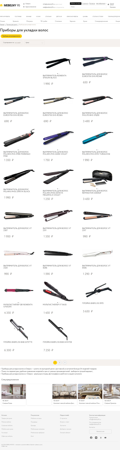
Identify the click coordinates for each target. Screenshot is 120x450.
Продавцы (34, 422)
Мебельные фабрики (37, 433)
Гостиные (5, 433)
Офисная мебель (7, 436)
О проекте (85, 3)
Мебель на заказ (76, 3)
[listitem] (13, 394)
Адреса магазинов (30, 7)
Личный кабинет (65, 433)
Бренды (33, 426)
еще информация (100, 3)
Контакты (92, 3)
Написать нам (100, 431)
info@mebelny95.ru (49, 4)
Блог (32, 436)
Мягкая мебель (6, 422)
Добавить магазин (65, 429)
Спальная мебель (7, 426)
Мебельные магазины (37, 429)
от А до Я (17, 42)
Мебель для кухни (7, 429)
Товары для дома (7, 418)
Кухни (85, 21)
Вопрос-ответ (64, 422)
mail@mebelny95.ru (49, 7)
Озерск (27, 4)
